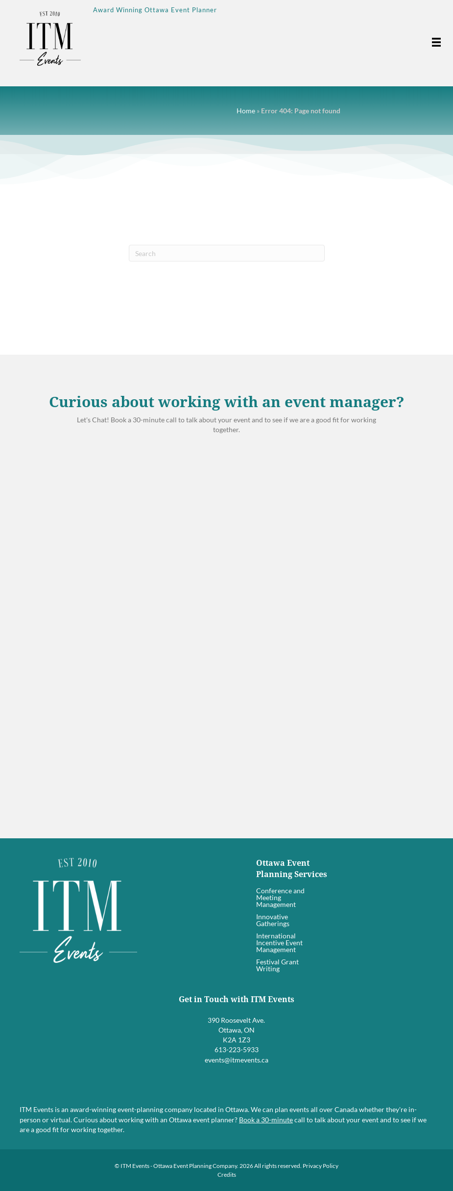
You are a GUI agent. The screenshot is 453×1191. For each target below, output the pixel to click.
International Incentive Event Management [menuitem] (279, 943)
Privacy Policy (320, 1165)
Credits (226, 1174)
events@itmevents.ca (236, 1060)
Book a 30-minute (266, 1119)
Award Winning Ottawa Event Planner (155, 10)
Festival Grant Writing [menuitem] (277, 965)
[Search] (227, 253)
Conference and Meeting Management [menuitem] (280, 897)
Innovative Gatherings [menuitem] (272, 920)
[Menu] (434, 42)
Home (246, 110)
